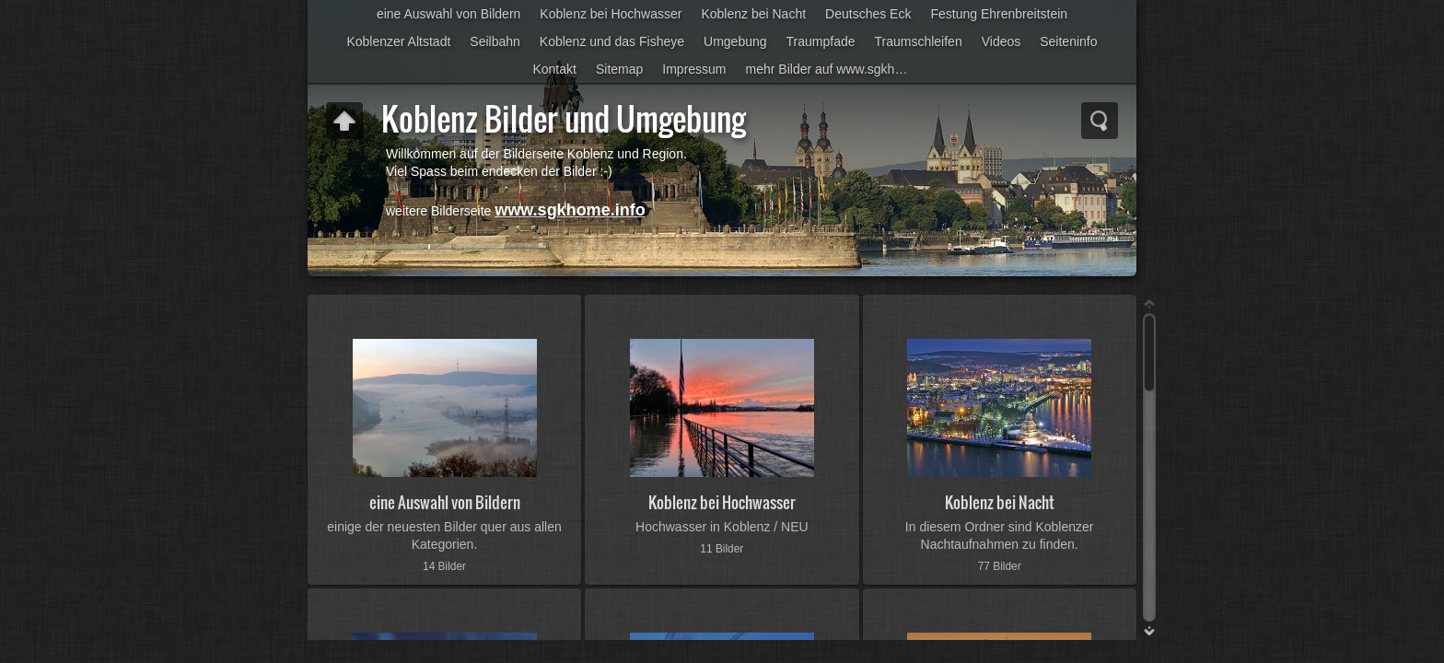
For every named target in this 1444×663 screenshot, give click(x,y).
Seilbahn (495, 41)
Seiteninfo (1068, 41)
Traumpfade (821, 41)
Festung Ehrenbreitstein (998, 13)
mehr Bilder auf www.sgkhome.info (834, 69)
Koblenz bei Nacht (753, 13)
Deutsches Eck (868, 13)
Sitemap (619, 69)
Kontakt (554, 69)
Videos (1001, 41)
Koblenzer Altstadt (398, 41)
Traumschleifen (918, 41)
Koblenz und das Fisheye (612, 41)
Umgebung (735, 41)
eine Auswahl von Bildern (448, 13)
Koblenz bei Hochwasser (610, 13)
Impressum (694, 69)
